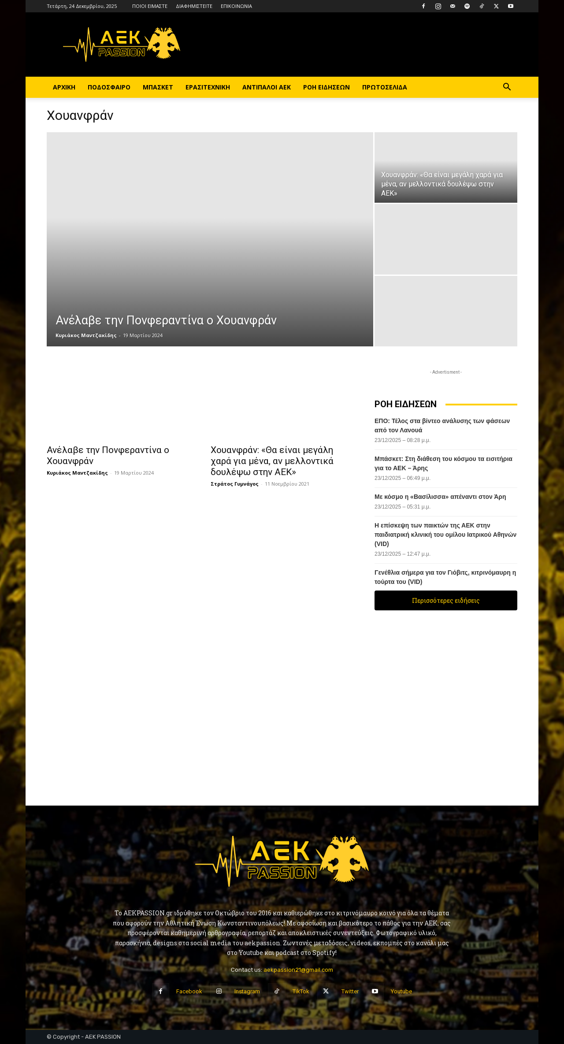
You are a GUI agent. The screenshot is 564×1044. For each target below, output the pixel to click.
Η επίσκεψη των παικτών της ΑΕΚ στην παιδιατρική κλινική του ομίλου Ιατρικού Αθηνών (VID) (445, 534)
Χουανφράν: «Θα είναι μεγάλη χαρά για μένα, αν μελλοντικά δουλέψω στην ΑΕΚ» (272, 461)
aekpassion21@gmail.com (298, 969)
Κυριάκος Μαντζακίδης (86, 335)
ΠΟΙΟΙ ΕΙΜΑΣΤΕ (149, 6)
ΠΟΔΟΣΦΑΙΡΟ (109, 87)
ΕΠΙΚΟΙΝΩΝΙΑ (236, 6)
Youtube (401, 991)
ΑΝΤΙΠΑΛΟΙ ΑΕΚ (266, 87)
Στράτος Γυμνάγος (235, 483)
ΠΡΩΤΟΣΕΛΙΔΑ (384, 87)
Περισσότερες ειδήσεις (446, 600)
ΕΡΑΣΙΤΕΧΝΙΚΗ (208, 87)
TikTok (301, 991)
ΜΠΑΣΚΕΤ (158, 87)
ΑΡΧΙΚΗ (64, 87)
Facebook (189, 991)
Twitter (350, 991)
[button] (506, 88)
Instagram (247, 991)
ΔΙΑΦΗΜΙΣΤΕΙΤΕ (194, 6)
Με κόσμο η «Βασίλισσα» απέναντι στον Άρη (441, 496)
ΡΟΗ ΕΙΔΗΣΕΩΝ (326, 87)
